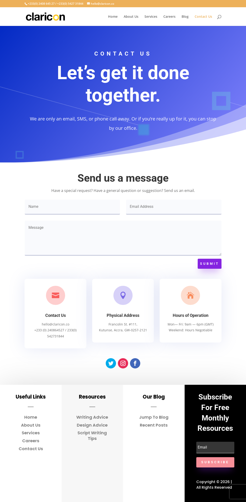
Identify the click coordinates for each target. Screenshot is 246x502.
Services (150, 17)
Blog (185, 17)
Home (113, 17)
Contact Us (203, 17)
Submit (209, 263)
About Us (131, 17)
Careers (169, 17)
